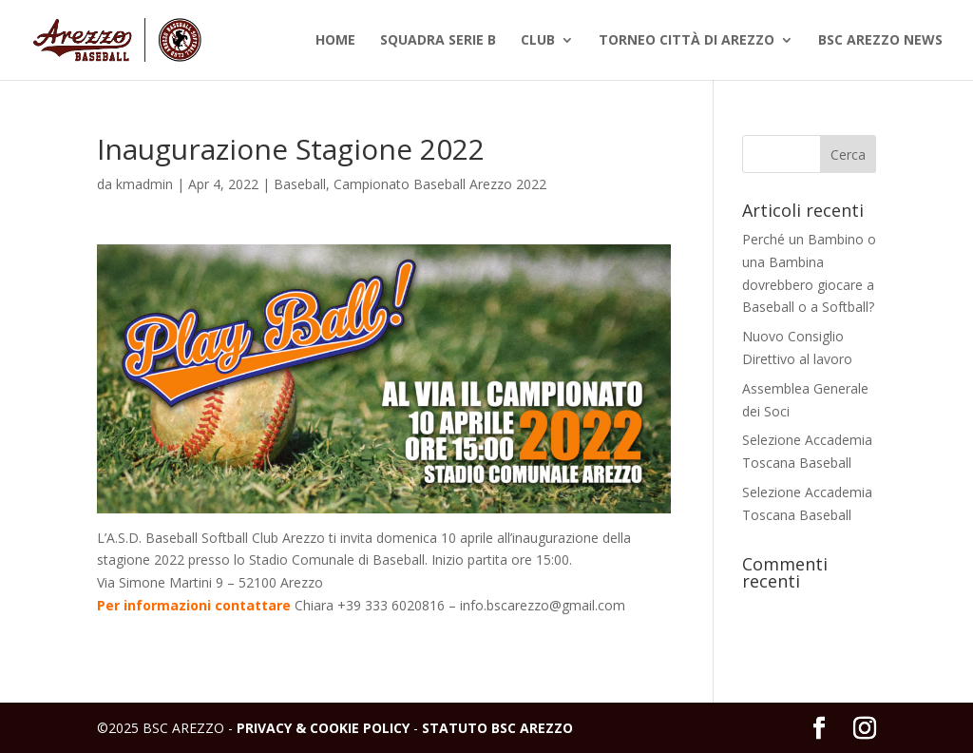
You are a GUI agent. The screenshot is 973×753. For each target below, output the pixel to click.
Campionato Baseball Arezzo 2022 (440, 184)
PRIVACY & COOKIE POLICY (323, 728)
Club (538, 40)
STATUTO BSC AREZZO (497, 728)
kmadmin (144, 184)
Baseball (300, 184)
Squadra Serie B (438, 40)
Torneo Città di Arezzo (686, 40)
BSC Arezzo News (880, 40)
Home (335, 40)
